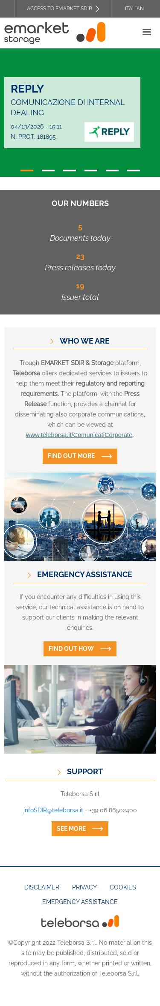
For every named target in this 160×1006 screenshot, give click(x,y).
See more (71, 828)
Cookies (123, 887)
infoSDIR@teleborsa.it (53, 810)
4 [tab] (90, 170)
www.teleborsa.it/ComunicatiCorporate (79, 434)
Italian (134, 9)
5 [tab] (112, 170)
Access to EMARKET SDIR (59, 9)
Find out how (71, 648)
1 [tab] (26, 170)
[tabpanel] (80, 112)
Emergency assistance (80, 901)
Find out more (71, 455)
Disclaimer (41, 887)
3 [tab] (69, 170)
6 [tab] (133, 170)
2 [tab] (48, 170)
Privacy (84, 887)
